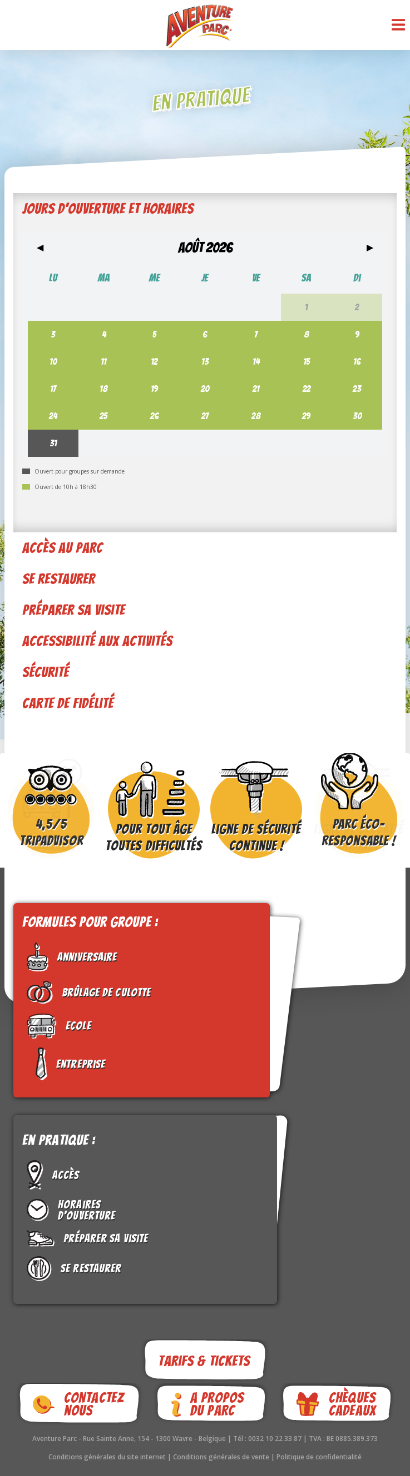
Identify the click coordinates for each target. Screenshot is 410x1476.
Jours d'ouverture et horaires (108, 208)
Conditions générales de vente (222, 1457)
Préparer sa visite (73, 610)
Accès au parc (62, 548)
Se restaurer (58, 579)
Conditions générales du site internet (107, 1457)
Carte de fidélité (67, 703)
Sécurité (45, 672)
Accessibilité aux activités (97, 641)
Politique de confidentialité (319, 1457)
